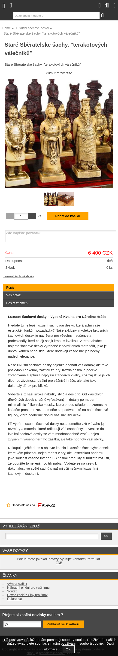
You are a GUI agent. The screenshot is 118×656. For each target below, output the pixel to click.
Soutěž (12, 591)
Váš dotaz (13, 295)
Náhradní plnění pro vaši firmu (28, 587)
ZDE (59, 563)
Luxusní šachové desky (18, 276)
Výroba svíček (17, 584)
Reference (14, 599)
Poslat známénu (17, 303)
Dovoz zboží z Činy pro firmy (27, 595)
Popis (10, 287)
